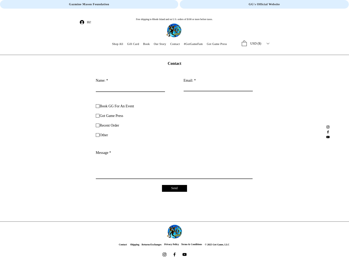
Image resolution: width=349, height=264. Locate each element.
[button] (244, 43)
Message (102, 152)
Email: (188, 80)
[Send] (174, 188)
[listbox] (260, 43)
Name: (100, 80)
